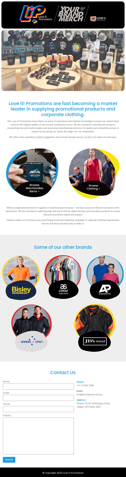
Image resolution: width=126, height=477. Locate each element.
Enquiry (38, 434)
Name (38, 384)
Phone (38, 407)
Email (38, 395)
